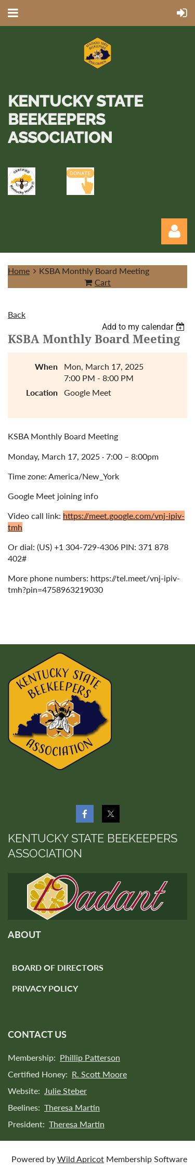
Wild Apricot (80, 1159)
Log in (174, 231)
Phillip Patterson (90, 1057)
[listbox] (144, 326)
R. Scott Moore (99, 1074)
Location (42, 392)
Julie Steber (65, 1091)
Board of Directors (57, 967)
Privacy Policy (45, 988)
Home (19, 271)
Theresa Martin (72, 1107)
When (46, 366)
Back (16, 314)
